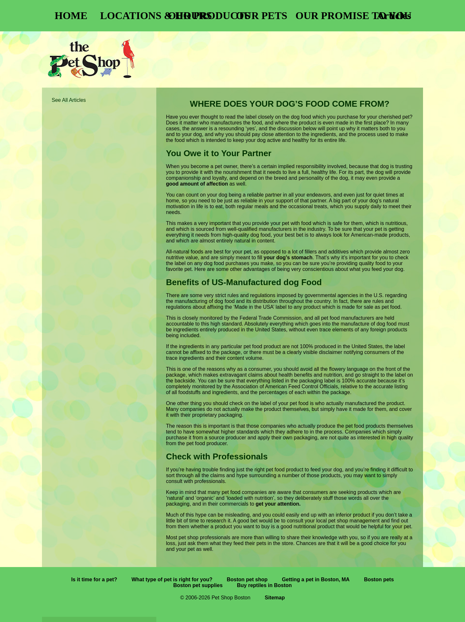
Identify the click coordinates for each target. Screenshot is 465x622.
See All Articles (69, 100)
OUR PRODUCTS (200, 15)
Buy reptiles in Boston (264, 585)
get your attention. (278, 504)
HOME (71, 15)
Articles (394, 15)
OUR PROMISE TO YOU (327, 15)
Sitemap (275, 597)
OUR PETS (261, 15)
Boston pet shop (247, 579)
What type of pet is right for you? (171, 579)
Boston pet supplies (197, 585)
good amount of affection (197, 184)
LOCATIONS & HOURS (132, 15)
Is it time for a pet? (94, 579)
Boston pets (379, 579)
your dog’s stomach (288, 257)
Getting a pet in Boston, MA (316, 579)
